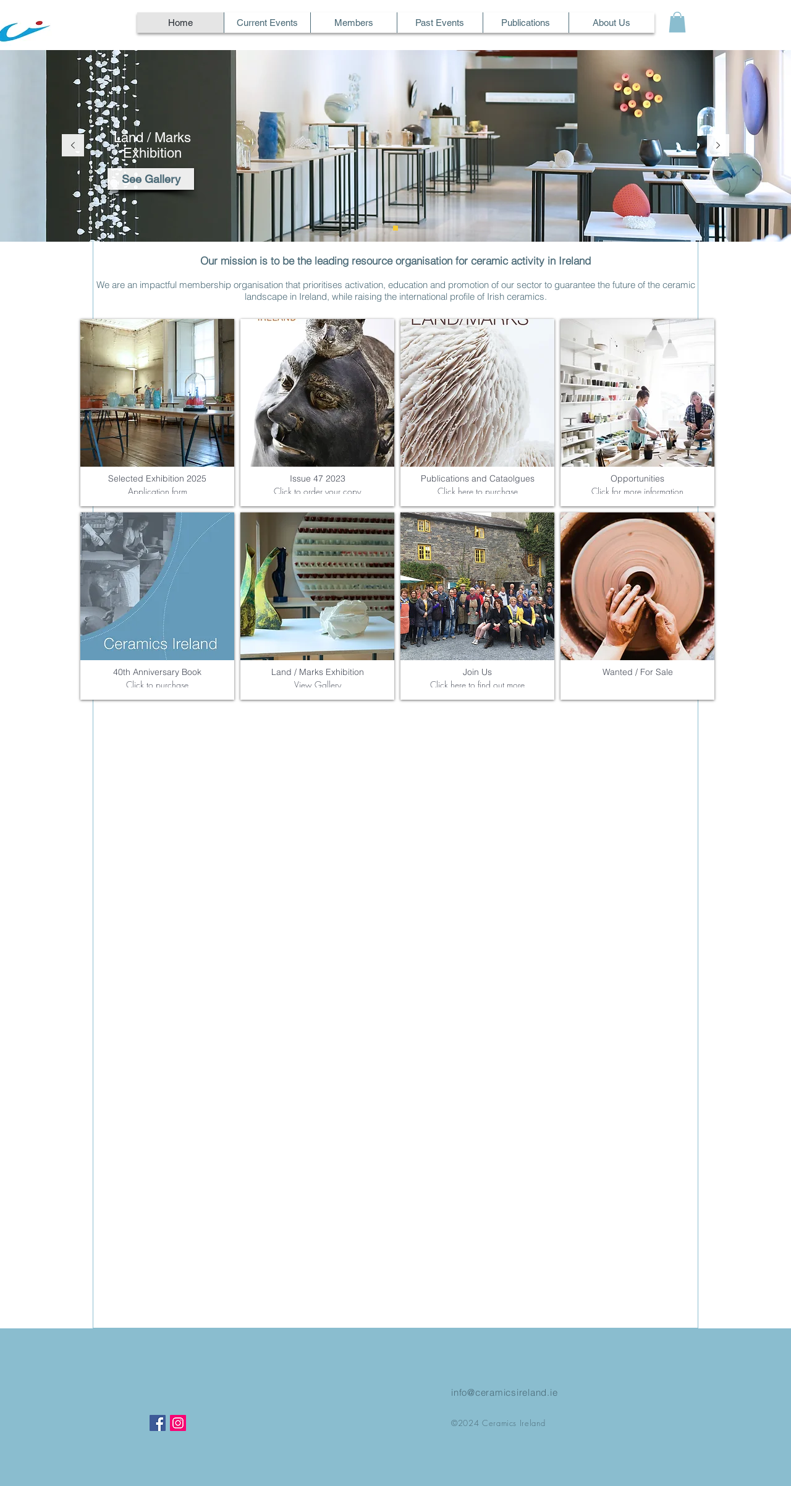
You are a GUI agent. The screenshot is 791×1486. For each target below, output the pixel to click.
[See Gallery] (151, 179)
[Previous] (73, 146)
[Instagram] (178, 1423)
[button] (677, 22)
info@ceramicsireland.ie (504, 1392)
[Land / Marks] (395, 228)
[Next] (718, 146)
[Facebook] (158, 1423)
